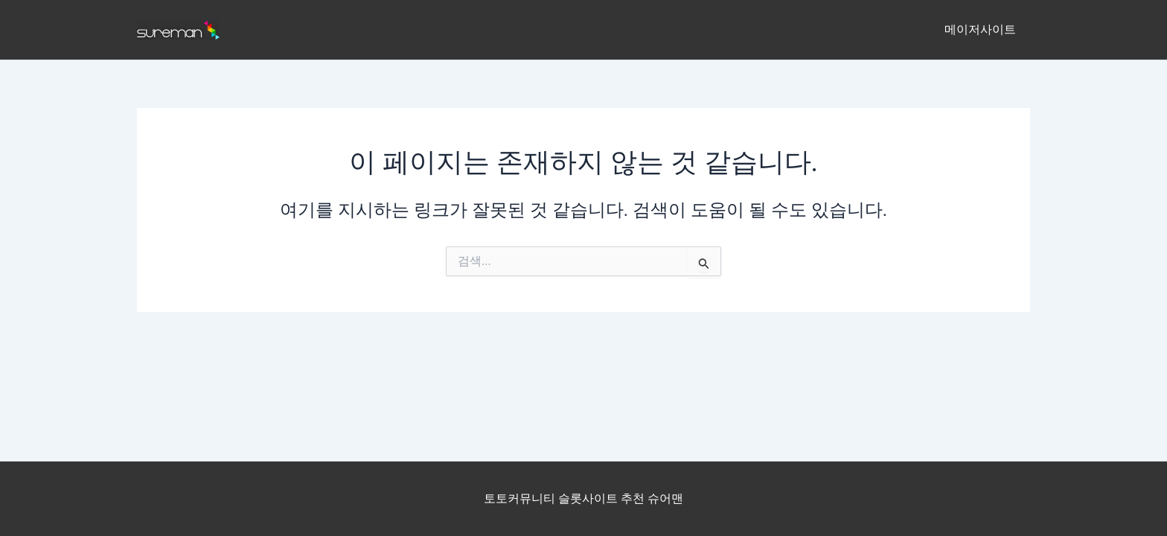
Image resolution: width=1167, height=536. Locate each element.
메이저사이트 (982, 29)
